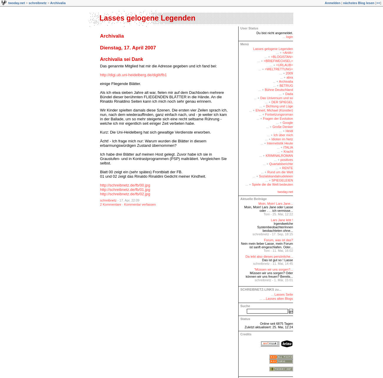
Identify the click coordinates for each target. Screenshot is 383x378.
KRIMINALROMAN (279, 155)
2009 (289, 73)
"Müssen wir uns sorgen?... (273, 269)
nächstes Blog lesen (358, 3)
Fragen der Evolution (278, 118)
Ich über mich (283, 135)
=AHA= (288, 52)
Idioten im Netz (282, 139)
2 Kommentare (110, 204)
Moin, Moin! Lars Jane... (276, 203)
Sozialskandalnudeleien (276, 176)
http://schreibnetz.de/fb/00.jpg (125, 185)
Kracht (288, 151)
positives (286, 159)
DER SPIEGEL (282, 102)
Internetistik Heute (280, 143)
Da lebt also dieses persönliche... (269, 256)
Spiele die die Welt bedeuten (272, 184)
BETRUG (286, 85)
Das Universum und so (276, 98)
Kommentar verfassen (140, 204)
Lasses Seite (283, 294)
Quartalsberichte (281, 164)
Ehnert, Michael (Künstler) (274, 110)
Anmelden (332, 3)
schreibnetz (37, 3)
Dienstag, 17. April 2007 (128, 48)
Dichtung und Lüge (279, 106)
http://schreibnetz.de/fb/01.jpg (125, 189)
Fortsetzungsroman (279, 114)
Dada (289, 94)
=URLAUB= (284, 65)
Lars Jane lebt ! (282, 220)
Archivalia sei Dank (121, 59)
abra (290, 77)
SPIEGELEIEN (282, 180)
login (289, 37)
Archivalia (58, 3)
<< (378, 3)
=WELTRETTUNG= (279, 69)
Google (288, 122)
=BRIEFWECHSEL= (278, 61)
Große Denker (282, 127)
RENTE (287, 168)
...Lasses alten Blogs (278, 298)
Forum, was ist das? (278, 240)
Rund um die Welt (280, 172)
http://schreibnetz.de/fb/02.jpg (125, 194)
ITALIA (288, 147)
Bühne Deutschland (279, 89)
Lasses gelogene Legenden (147, 18)
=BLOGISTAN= (282, 57)
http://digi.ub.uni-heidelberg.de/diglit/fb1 (133, 75)
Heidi (289, 131)
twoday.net (16, 3)
